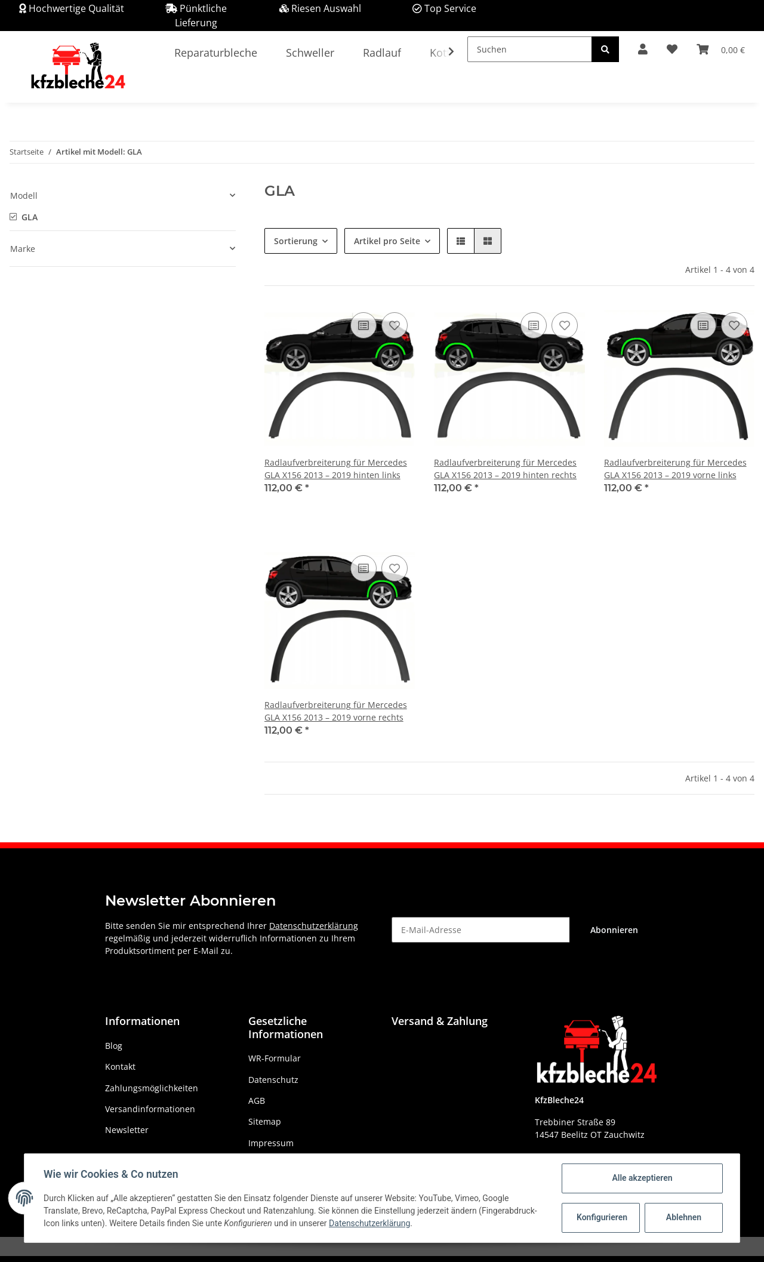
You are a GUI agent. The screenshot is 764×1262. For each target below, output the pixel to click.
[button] (643, 49)
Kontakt (120, 1066)
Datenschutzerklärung (313, 925)
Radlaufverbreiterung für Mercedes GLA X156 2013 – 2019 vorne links (675, 469)
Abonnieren (614, 929)
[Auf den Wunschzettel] (394, 325)
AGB (256, 1100)
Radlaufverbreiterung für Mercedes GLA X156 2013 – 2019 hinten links (335, 469)
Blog (113, 1045)
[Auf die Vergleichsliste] (363, 325)
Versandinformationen (150, 1109)
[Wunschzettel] (672, 49)
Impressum (271, 1143)
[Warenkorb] (720, 49)
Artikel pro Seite (387, 241)
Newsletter (127, 1129)
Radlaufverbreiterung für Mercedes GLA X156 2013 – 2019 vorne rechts (335, 711)
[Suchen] (529, 49)
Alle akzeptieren (642, 1178)
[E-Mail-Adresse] (481, 930)
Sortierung (296, 241)
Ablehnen (683, 1217)
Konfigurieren (602, 1217)
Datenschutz (273, 1079)
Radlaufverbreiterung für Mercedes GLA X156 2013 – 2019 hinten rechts (505, 469)
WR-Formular (274, 1058)
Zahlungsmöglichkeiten (151, 1088)
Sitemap (264, 1121)
